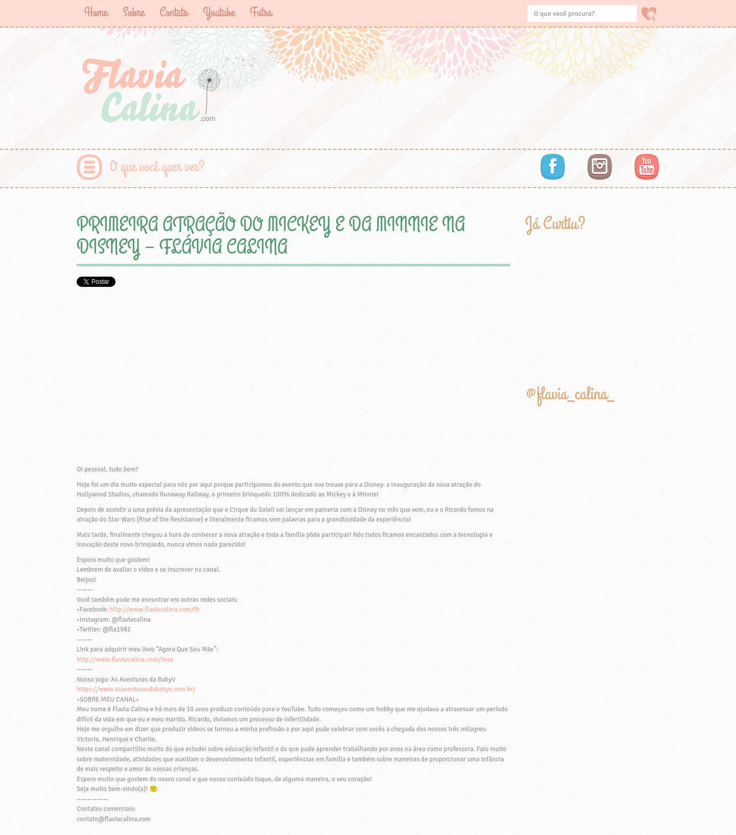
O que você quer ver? (157, 167)
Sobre (133, 12)
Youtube (219, 12)
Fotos (261, 12)
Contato (173, 12)
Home (95, 12)
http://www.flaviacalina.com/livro (125, 660)
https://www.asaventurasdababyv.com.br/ (136, 689)
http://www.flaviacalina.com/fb (155, 609)
